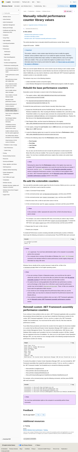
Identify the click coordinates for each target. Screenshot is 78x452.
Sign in (74, 2)
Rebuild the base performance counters (34, 34)
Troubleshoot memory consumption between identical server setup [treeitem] (10, 126)
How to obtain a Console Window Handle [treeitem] (11, 95)
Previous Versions (13, 448)
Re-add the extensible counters (32, 36)
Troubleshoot (31, 11)
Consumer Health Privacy (44, 448)
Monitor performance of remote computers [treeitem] (11, 105)
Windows (38, 11)
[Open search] (70, 2)
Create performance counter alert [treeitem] (12, 75)
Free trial (73, 6)
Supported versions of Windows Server (38, 25)
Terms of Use (56, 448)
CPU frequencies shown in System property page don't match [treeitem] (12, 70)
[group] (49, 351)
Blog (21, 448)
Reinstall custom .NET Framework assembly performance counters (40, 38)
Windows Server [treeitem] (7, 16)
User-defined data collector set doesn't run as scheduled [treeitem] (12, 136)
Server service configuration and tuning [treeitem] (12, 114)
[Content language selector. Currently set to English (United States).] (8, 445)
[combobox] (10, 13)
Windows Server (46, 11)
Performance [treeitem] (7, 51)
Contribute (27, 448)
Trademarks (64, 448)
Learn (25, 11)
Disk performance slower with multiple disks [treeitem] (11, 80)
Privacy (33, 448)
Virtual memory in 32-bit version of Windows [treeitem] (11, 141)
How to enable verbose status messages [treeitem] (10, 91)
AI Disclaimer (4, 448)
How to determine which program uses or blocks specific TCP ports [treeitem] (11, 85)
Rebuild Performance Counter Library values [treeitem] (11, 109)
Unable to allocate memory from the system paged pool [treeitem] (12, 132)
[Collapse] (18, 10)
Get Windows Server (63, 6)
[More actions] (74, 11)
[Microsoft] (3, 2)
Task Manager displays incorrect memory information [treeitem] (10, 119)
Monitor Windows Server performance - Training (35, 430)
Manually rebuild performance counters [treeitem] (10, 100)
